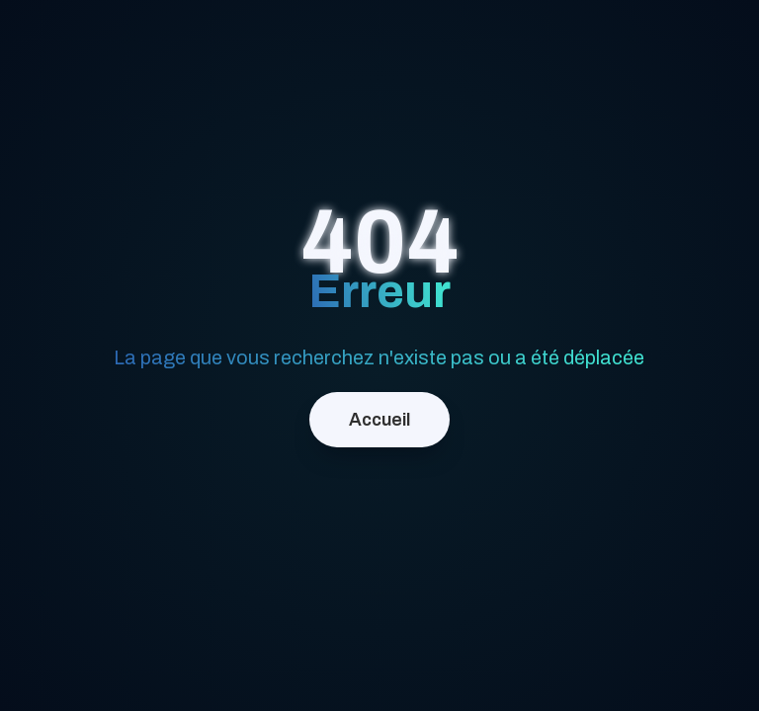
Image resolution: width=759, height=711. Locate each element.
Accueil (379, 420)
